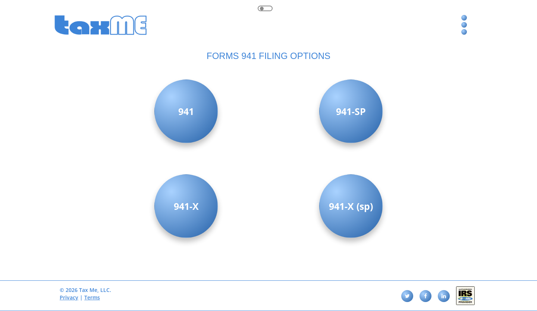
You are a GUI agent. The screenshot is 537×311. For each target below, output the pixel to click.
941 (186, 111)
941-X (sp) (351, 206)
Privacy (69, 297)
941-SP (351, 111)
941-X (186, 206)
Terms (92, 297)
